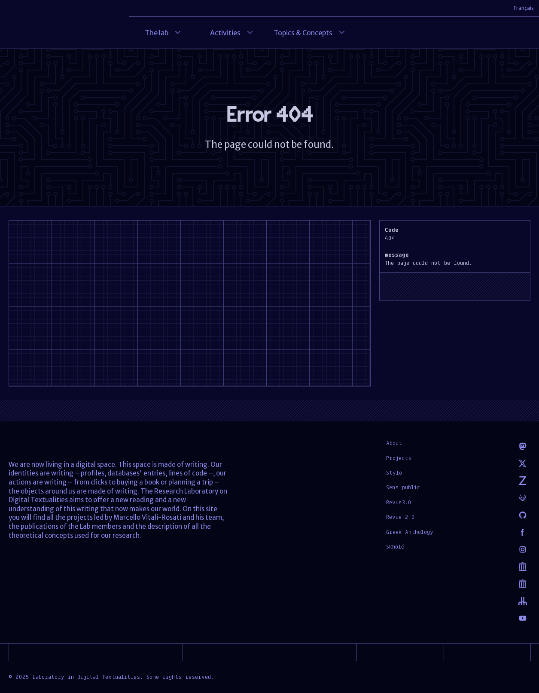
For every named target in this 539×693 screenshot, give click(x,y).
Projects (398, 457)
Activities (232, 32)
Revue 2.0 (400, 516)
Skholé (395, 546)
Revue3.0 (398, 502)
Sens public (403, 487)
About (394, 442)
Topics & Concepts (310, 32)
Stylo (394, 472)
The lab (163, 32)
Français (524, 8)
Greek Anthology (409, 531)
